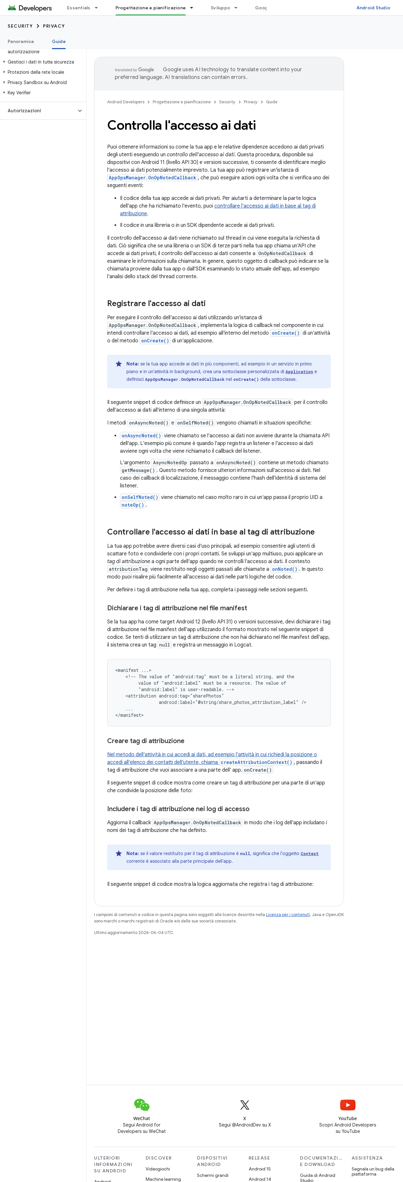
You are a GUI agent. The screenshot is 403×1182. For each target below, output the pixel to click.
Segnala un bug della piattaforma (373, 1171)
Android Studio (373, 8)
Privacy (54, 26)
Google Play (268, 8)
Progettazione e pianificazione (182, 102)
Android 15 (260, 1169)
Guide (272, 102)
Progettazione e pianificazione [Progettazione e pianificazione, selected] (151, 8)
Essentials (78, 8)
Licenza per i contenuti (288, 914)
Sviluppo (220, 8)
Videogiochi (158, 1169)
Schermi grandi (212, 1175)
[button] (42, 62)
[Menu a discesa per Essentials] (99, 7)
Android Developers (125, 102)
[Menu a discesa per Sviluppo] (238, 7)
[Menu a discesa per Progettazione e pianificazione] (194, 7)
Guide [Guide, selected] (59, 41)
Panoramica (21, 41)
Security (20, 26)
